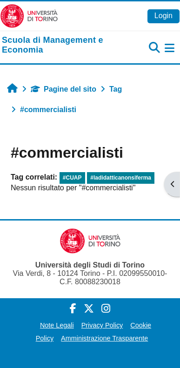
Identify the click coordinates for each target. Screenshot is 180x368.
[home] (60, 45)
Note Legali (57, 325)
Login (163, 16)
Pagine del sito (63, 89)
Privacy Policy (102, 325)
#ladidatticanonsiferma (120, 177)
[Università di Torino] (29, 16)
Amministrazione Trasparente (104, 338)
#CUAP (72, 177)
